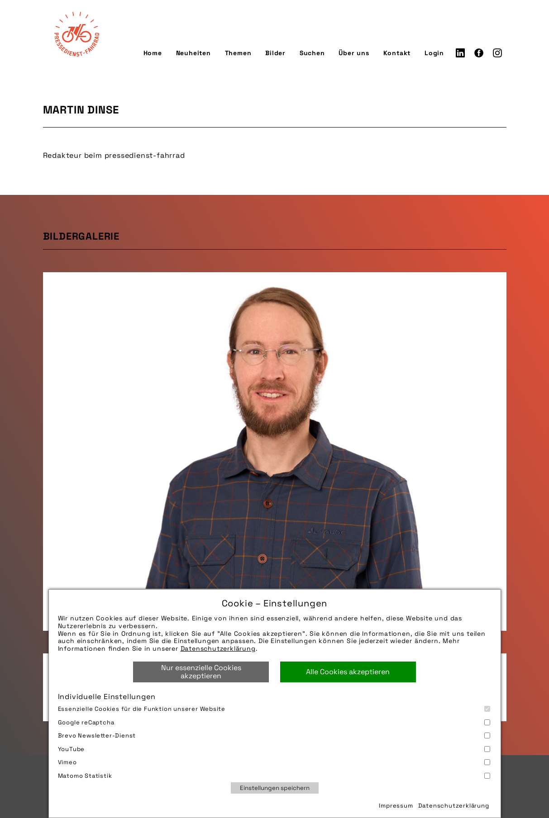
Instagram (497, 52)
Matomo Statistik (274, 776)
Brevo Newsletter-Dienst (274, 735)
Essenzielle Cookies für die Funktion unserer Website (274, 709)
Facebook (478, 52)
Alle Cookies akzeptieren (348, 671)
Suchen (312, 53)
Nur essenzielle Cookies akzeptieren (201, 672)
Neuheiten (193, 53)
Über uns (354, 53)
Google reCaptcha (274, 722)
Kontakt (397, 53)
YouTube (274, 749)
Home (152, 53)
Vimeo (274, 762)
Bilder (275, 53)
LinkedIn (460, 52)
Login (434, 53)
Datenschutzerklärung (218, 648)
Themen (238, 53)
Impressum (396, 805)
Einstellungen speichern (275, 788)
